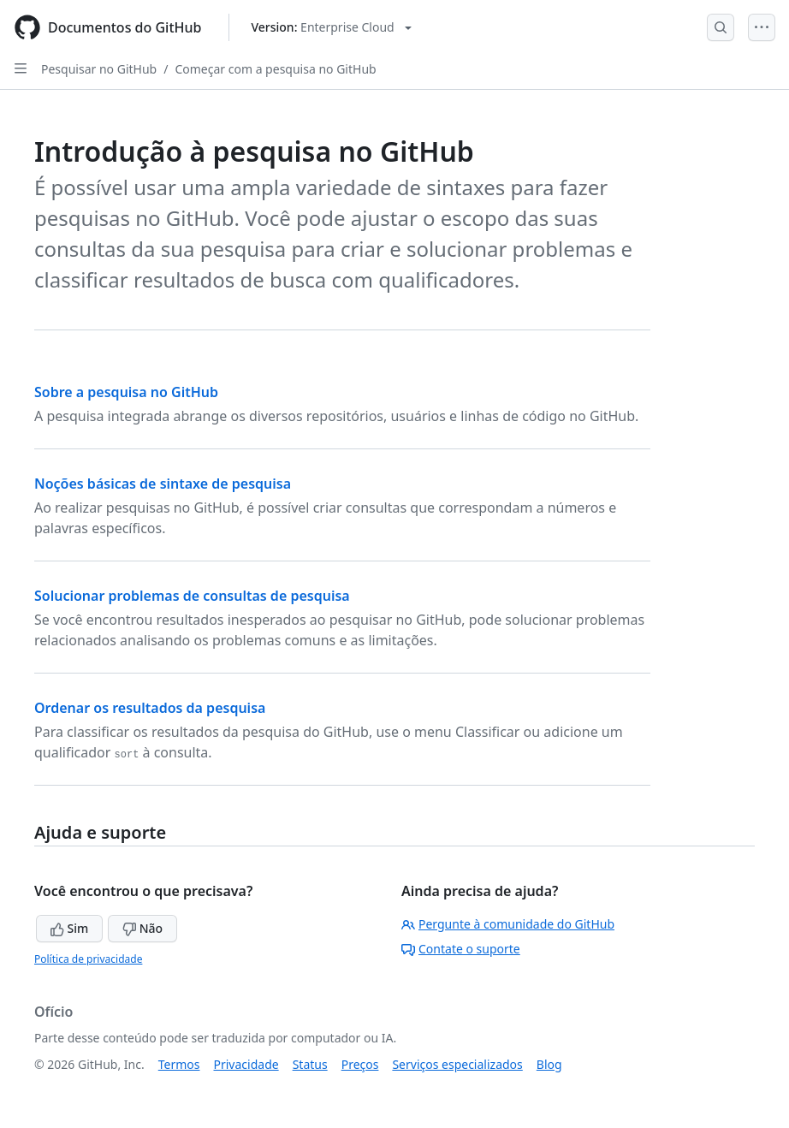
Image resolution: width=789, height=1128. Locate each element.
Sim (69, 928)
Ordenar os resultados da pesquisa (149, 707)
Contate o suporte (460, 949)
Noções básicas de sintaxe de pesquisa (162, 483)
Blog (549, 1064)
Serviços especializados (457, 1064)
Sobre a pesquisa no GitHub (126, 392)
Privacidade (246, 1064)
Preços (360, 1064)
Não (142, 928)
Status (310, 1064)
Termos (179, 1064)
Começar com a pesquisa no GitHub (275, 69)
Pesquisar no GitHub (99, 69)
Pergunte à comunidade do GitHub (507, 924)
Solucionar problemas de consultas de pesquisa (192, 595)
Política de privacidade (88, 959)
